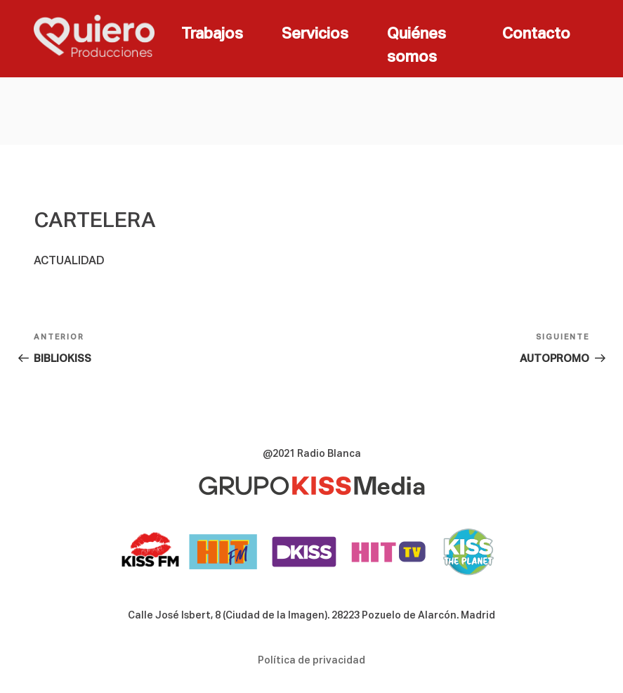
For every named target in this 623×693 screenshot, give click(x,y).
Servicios (315, 34)
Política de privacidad (311, 661)
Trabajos (212, 34)
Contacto (536, 34)
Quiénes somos (416, 46)
